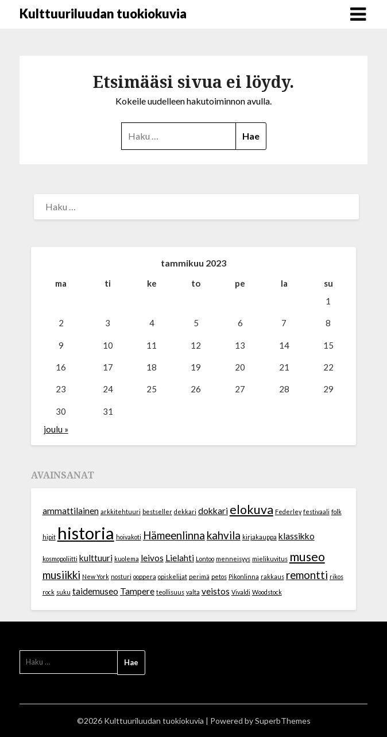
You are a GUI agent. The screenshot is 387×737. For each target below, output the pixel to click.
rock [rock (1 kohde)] (48, 592)
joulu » (56, 429)
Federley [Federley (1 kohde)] (288, 511)
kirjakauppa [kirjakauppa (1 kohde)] (259, 537)
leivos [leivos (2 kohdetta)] (152, 558)
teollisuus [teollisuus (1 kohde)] (170, 592)
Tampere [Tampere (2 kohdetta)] (137, 591)
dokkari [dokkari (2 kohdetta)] (213, 511)
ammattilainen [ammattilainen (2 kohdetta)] (70, 511)
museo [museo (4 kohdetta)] (307, 556)
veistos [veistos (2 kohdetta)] (216, 591)
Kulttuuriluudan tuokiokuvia (103, 13)
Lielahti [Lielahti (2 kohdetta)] (179, 558)
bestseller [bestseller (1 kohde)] (157, 511)
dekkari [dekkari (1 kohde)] (185, 511)
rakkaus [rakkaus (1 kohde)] (272, 576)
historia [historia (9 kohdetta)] (85, 533)
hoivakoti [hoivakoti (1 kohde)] (128, 537)
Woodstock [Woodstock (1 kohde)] (267, 592)
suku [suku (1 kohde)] (63, 592)
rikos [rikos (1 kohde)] (336, 576)
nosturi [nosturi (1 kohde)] (121, 576)
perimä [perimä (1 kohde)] (199, 576)
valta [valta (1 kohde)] (193, 592)
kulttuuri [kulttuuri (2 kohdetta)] (96, 558)
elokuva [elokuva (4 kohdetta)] (251, 509)
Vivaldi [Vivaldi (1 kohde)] (240, 592)
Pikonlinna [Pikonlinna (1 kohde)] (244, 576)
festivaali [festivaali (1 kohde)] (316, 511)
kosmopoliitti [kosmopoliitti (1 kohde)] (60, 558)
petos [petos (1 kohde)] (219, 576)
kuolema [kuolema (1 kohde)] (126, 558)
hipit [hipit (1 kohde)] (49, 537)
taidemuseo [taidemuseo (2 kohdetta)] (95, 591)
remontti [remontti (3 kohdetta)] (307, 575)
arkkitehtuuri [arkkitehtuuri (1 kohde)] (120, 511)
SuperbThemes (283, 721)
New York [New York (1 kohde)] (95, 576)
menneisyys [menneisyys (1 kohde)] (233, 558)
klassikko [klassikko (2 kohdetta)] (296, 536)
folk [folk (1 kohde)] (336, 511)
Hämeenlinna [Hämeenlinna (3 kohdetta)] (174, 535)
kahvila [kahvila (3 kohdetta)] (224, 535)
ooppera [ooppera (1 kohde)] (144, 576)
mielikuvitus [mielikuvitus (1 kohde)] (270, 558)
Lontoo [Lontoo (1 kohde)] (205, 558)
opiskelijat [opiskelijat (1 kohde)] (172, 576)
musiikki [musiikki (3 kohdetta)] (61, 575)
